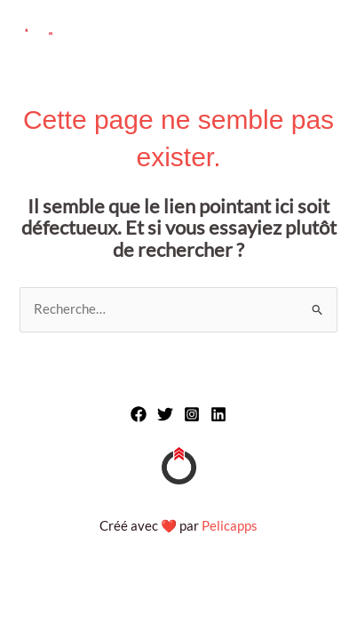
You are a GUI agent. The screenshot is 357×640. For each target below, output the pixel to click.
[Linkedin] (218, 414)
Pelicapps (230, 525)
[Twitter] (165, 414)
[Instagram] (192, 414)
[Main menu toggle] (322, 34)
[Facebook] (139, 414)
